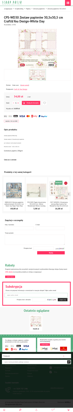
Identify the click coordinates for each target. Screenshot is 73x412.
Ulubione (30, 376)
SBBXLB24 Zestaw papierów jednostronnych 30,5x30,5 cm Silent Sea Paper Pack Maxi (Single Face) (14, 205)
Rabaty (7, 376)
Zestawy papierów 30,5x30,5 (56, 9)
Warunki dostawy (10, 365)
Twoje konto (31, 368)
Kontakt (7, 371)
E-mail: (38, 225)
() (52, 409)
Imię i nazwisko (9, 225)
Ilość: (8, 103)
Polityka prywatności (11, 373)
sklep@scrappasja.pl (57, 388)
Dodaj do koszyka (33, 103)
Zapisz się (63, 300)
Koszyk (29, 373)
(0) (68, 410)
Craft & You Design (20, 89)
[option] (37, 47)
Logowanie (36, 410)
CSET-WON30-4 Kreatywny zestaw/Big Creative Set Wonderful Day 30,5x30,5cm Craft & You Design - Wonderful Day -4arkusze (59, 205)
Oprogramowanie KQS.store (13, 404)
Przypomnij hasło (32, 371)
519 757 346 (20, 388)
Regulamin (8, 368)
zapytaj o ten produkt (11, 121)
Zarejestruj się (31, 365)
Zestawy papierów (39, 9)
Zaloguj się (30, 362)
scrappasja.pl (8, 9)
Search (20, 410)
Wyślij (51, 253)
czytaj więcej (10, 277)
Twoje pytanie (9, 233)
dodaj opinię (25, 85)
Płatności (8, 362)
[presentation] (4, 194)
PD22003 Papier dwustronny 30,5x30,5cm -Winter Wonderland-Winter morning (36, 204)
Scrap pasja (16, 3)
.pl (68, 402)
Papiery (28, 9)
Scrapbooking (19, 9)
